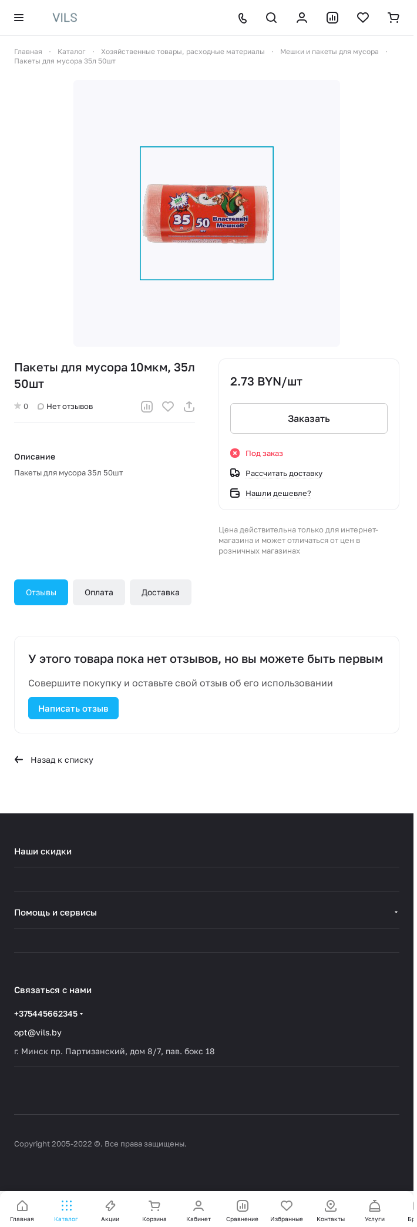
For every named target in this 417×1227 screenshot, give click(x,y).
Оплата (99, 592)
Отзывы (41, 592)
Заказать (309, 418)
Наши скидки (43, 851)
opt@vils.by (38, 1032)
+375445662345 (46, 1013)
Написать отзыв (73, 708)
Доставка (161, 592)
